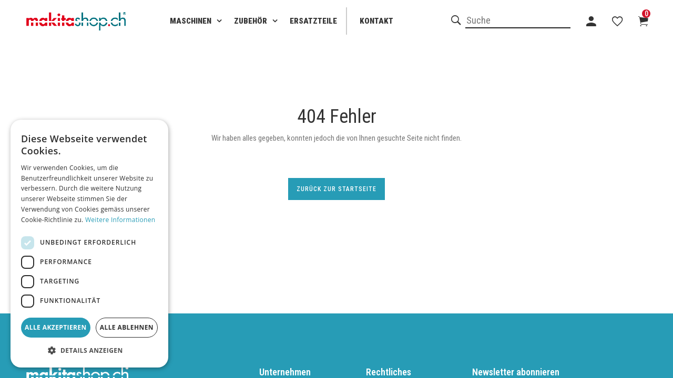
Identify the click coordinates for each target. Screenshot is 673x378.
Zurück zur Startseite (336, 189)
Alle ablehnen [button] (127, 327)
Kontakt (376, 21)
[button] (89, 350)
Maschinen (190, 21)
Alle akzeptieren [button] (56, 327)
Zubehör (250, 21)
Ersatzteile (313, 21)
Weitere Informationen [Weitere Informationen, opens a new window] (120, 219)
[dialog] (89, 244)
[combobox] (517, 21)
